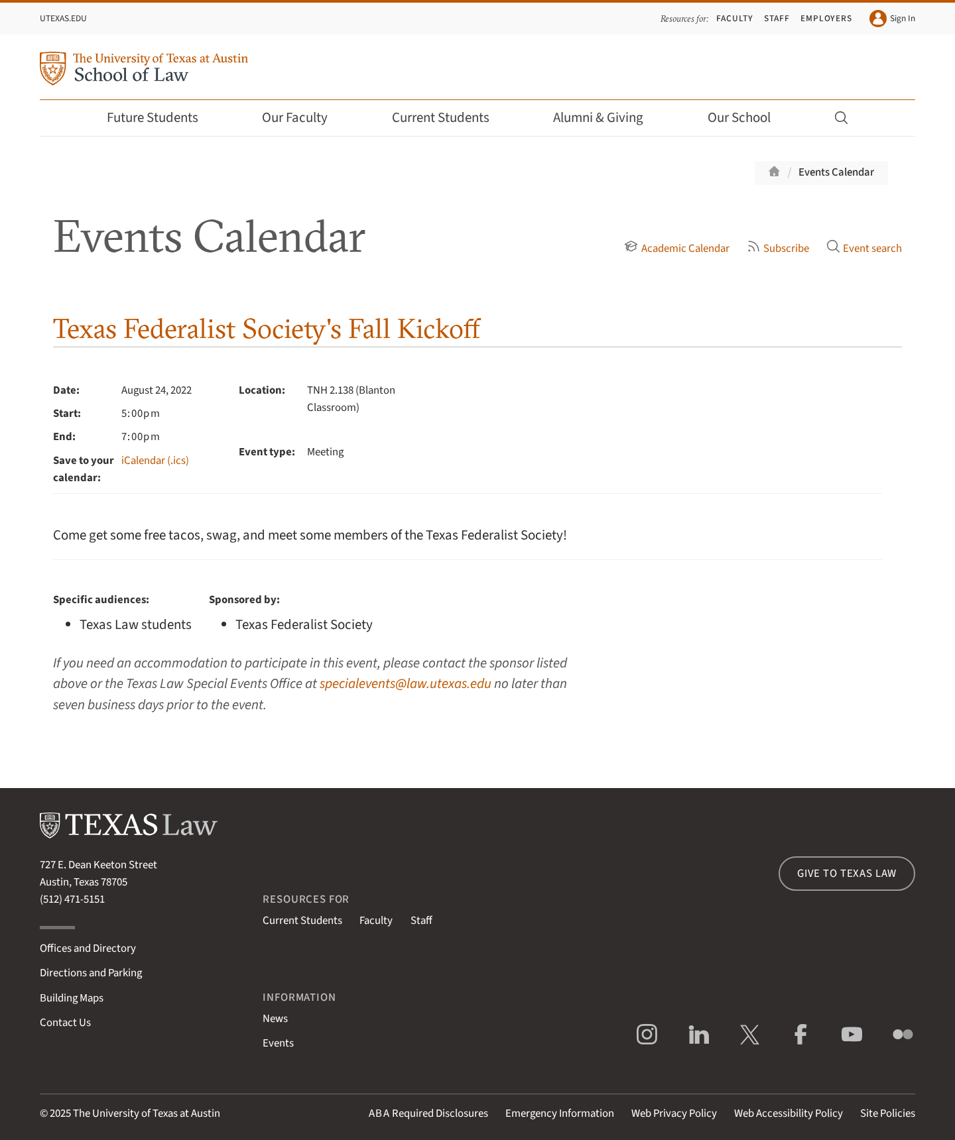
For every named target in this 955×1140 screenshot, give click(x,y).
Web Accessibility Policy (788, 1113)
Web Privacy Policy (674, 1113)
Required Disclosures (428, 1113)
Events (278, 1043)
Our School (748, 117)
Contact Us (65, 1023)
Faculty (734, 18)
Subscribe (778, 248)
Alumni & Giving (607, 117)
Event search (864, 248)
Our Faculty (304, 117)
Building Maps (71, 998)
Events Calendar (836, 172)
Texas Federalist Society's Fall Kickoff (266, 328)
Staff (777, 18)
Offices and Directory (88, 948)
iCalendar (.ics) (155, 461)
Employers (826, 18)
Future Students (161, 117)
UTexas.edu (63, 18)
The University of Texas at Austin (146, 1113)
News (275, 1019)
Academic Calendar (676, 248)
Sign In (892, 18)
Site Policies (887, 1113)
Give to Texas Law (847, 874)
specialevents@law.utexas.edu (405, 683)
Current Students (449, 117)
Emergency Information (559, 1113)
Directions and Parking (91, 973)
